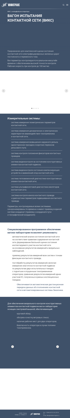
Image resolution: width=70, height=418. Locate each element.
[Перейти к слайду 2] (33, 108)
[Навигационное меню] (67, 4)
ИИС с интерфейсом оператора (18, 11)
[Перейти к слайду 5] (38, 108)
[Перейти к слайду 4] (36, 108)
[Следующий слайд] (66, 91)
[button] (63, 5)
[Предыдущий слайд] (3, 91)
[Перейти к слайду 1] (31, 108)
